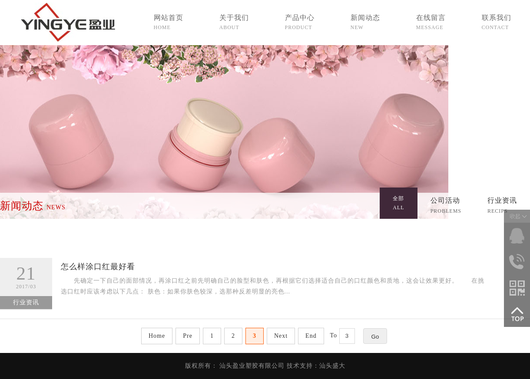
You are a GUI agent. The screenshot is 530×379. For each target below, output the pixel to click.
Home (157, 336)
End (311, 336)
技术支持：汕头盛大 (316, 366)
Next (281, 336)
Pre (187, 336)
